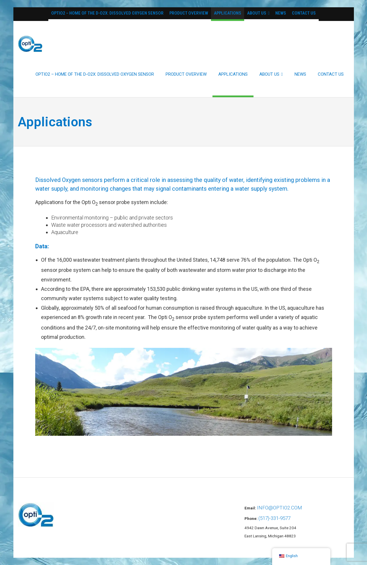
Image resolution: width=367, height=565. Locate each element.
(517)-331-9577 (274, 518)
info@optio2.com (279, 508)
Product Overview (188, 13)
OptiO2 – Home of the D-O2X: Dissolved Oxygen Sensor (107, 13)
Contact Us (304, 13)
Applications (227, 13)
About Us (256, 13)
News (280, 13)
